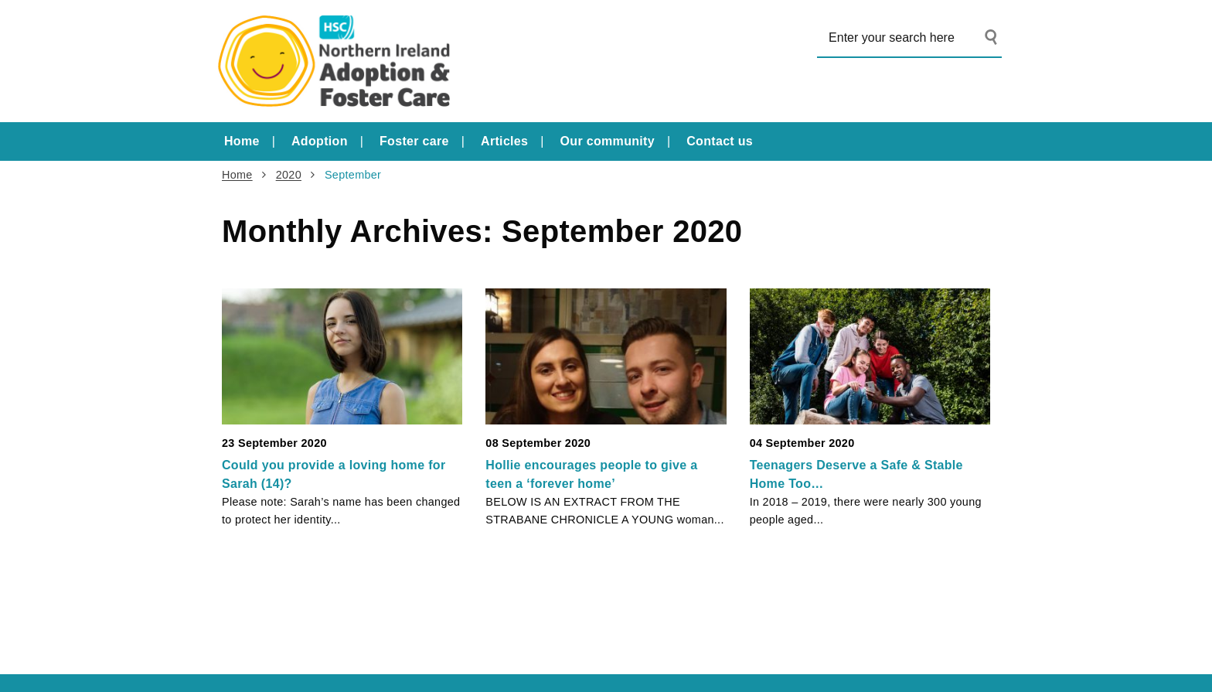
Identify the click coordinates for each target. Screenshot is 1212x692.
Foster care (414, 141)
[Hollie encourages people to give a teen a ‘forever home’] (605, 356)
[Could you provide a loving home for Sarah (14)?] (342, 356)
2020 (288, 175)
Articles (504, 141)
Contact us (719, 141)
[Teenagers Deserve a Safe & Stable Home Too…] (870, 356)
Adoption (319, 141)
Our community (607, 141)
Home (242, 141)
